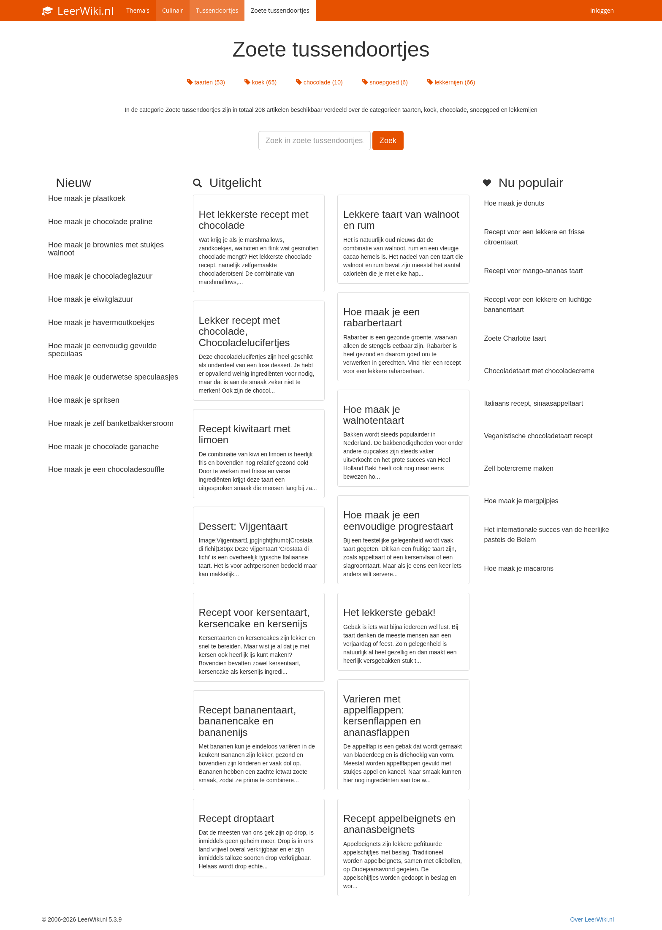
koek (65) (260, 82)
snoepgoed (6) (385, 82)
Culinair (172, 10)
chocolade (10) (319, 82)
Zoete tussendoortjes (280, 10)
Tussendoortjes (217, 10)
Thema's (137, 10)
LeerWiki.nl (78, 10)
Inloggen (602, 10)
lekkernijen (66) (451, 82)
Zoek (388, 140)
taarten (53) (206, 82)
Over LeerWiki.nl (592, 919)
